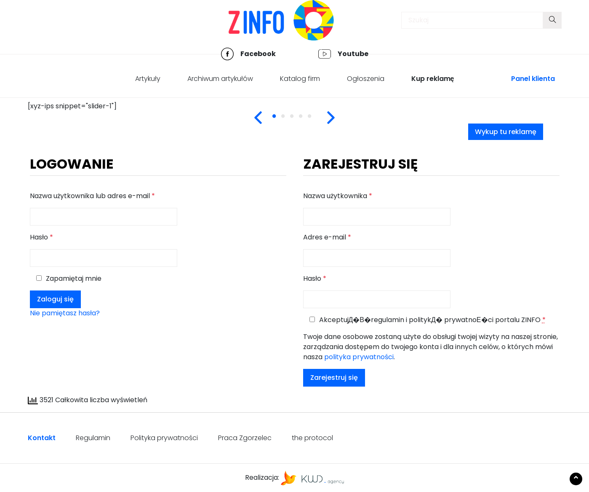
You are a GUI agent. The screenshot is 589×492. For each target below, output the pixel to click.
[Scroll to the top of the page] (576, 479)
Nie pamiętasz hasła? (65, 313)
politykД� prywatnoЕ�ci (451, 320)
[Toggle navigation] (38, 22)
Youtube (353, 54)
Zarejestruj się (334, 377)
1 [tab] (280, 121)
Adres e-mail (327, 237)
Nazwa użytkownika (337, 196)
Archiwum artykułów (220, 78)
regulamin (387, 320)
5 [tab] (315, 121)
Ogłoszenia (365, 78)
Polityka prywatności (164, 438)
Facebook (258, 54)
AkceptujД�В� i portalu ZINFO (427, 320)
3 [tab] (297, 121)
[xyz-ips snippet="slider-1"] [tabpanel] (72, 106)
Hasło (41, 237)
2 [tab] (288, 121)
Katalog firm (300, 78)
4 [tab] (306, 121)
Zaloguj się (55, 299)
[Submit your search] (552, 20)
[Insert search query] (472, 20)
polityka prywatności (359, 357)
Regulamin (93, 438)
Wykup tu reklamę (505, 132)
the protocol (312, 438)
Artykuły (147, 78)
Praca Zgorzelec (245, 438)
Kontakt (42, 438)
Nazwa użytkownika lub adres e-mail (92, 196)
